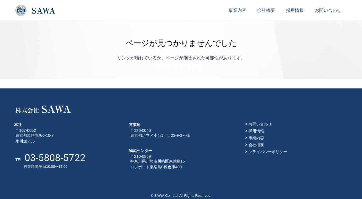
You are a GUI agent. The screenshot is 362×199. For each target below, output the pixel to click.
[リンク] (35, 10)
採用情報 (256, 131)
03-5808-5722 (55, 158)
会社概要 (256, 145)
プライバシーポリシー (268, 152)
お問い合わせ (260, 124)
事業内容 (256, 138)
